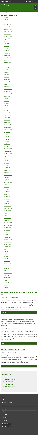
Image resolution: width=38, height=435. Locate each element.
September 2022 (8, 115)
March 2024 (7, 79)
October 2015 (7, 227)
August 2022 (7, 117)
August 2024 (7, 67)
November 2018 (8, 182)
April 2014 (6, 256)
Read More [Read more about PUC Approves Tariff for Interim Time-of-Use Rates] (5, 312)
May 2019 (6, 179)
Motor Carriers (9, 381)
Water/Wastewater (10, 386)
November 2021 (8, 125)
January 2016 (7, 220)
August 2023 (7, 96)
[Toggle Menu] (35, 8)
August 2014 (7, 249)
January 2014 (7, 261)
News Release (15, 297)
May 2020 (6, 163)
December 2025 (8, 29)
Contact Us (4, 399)
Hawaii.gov (6, 1)
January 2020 (7, 170)
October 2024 (7, 62)
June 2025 (6, 43)
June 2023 (6, 101)
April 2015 (6, 234)
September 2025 (8, 36)
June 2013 (6, 268)
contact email (7, 426)
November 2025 (8, 31)
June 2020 (6, 160)
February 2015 (7, 237)
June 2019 (6, 177)
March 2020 (7, 168)
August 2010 (7, 282)
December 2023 (8, 86)
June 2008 (6, 287)
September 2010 (8, 280)
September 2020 (8, 153)
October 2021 (7, 127)
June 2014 (6, 251)
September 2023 (8, 93)
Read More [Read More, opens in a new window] (5, 343)
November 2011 (8, 270)
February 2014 (7, 258)
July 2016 (6, 215)
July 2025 (6, 41)
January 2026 (7, 27)
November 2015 (8, 225)
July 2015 (6, 232)
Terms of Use (5, 414)
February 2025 (7, 53)
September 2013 (8, 263)
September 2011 (8, 273)
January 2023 (7, 113)
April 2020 (6, 165)
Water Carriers (9, 384)
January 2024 (7, 84)
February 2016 (7, 218)
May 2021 (6, 139)
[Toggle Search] (35, 6)
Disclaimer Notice (5, 412)
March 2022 (7, 120)
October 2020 (7, 151)
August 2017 (7, 199)
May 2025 (6, 46)
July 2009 (6, 285)
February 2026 (7, 24)
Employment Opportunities (8, 402)
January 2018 (7, 194)
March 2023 (7, 108)
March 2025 (7, 50)
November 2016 (8, 208)
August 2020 (7, 156)
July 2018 (6, 184)
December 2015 (8, 222)
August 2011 (7, 275)
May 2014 (6, 254)
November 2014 (8, 242)
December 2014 (8, 239)
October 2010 (7, 277)
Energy (6, 376)
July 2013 (6, 265)
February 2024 (7, 82)
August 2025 (7, 39)
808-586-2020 (7, 423)
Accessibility (4, 417)
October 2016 (7, 211)
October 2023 (7, 91)
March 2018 (7, 191)
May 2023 (6, 103)
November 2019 (8, 175)
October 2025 (7, 34)
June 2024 (6, 72)
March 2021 (7, 144)
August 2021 (7, 132)
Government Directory (32, 1)
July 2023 (6, 98)
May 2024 (6, 74)
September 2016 (8, 213)
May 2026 (6, 17)
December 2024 (8, 58)
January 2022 (7, 122)
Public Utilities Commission (7, 6)
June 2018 (6, 187)
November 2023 (8, 89)
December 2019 (8, 172)
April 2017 (6, 201)
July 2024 (6, 70)
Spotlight (14, 352)
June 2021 (6, 136)
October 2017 (7, 196)
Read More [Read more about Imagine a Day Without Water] (5, 366)
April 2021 (6, 141)
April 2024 (6, 77)
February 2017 (7, 206)
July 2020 (6, 158)
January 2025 (7, 55)
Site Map (4, 405)
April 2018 (6, 189)
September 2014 (8, 246)
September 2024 (8, 65)
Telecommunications (10, 379)
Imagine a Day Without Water (13, 350)
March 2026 (7, 22)
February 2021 (7, 146)
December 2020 (8, 148)
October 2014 (7, 244)
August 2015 (7, 230)
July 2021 (6, 134)
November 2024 (8, 60)
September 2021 (8, 129)
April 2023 (6, 105)
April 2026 (6, 19)
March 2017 (7, 203)
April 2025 (6, 48)
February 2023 (7, 110)
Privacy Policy (5, 420)
